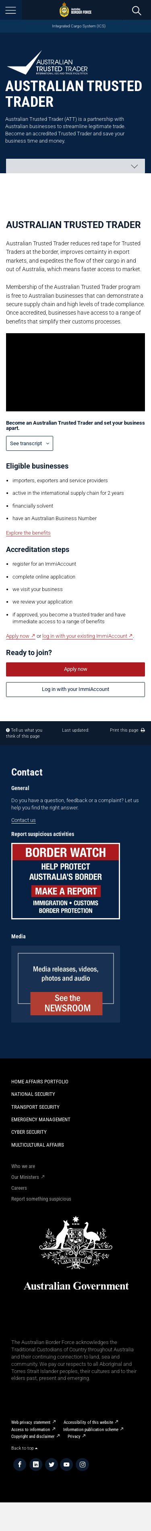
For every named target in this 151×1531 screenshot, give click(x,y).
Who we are (23, 1166)
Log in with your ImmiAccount (75, 689)
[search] (136, 10)
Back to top (24, 1448)
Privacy (74, 1436)
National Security (33, 1094)
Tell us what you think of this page (24, 733)
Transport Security (35, 1107)
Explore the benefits (28, 533)
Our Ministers (25, 1177)
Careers (19, 1188)
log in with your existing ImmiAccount (84, 636)
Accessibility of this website (88, 1422)
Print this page (127, 730)
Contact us (23, 820)
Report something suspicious (41, 1199)
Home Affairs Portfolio (39, 1082)
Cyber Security (29, 1132)
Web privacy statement (30, 1422)
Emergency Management (40, 1119)
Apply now (17, 636)
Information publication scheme (90, 1429)
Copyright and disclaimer (32, 1436)
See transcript (26, 443)
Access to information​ (30, 1429)
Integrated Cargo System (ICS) (78, 26)
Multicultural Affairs (37, 1145)
